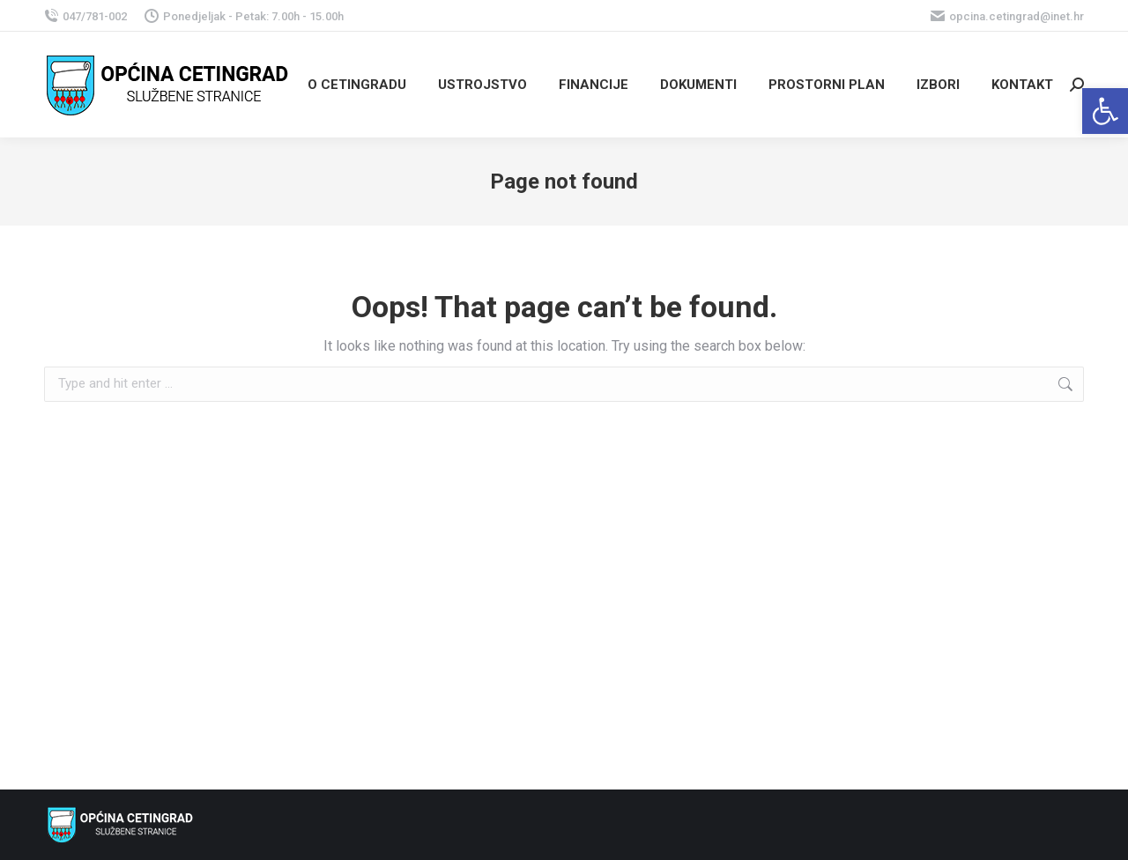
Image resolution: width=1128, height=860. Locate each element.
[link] (1105, 111)
